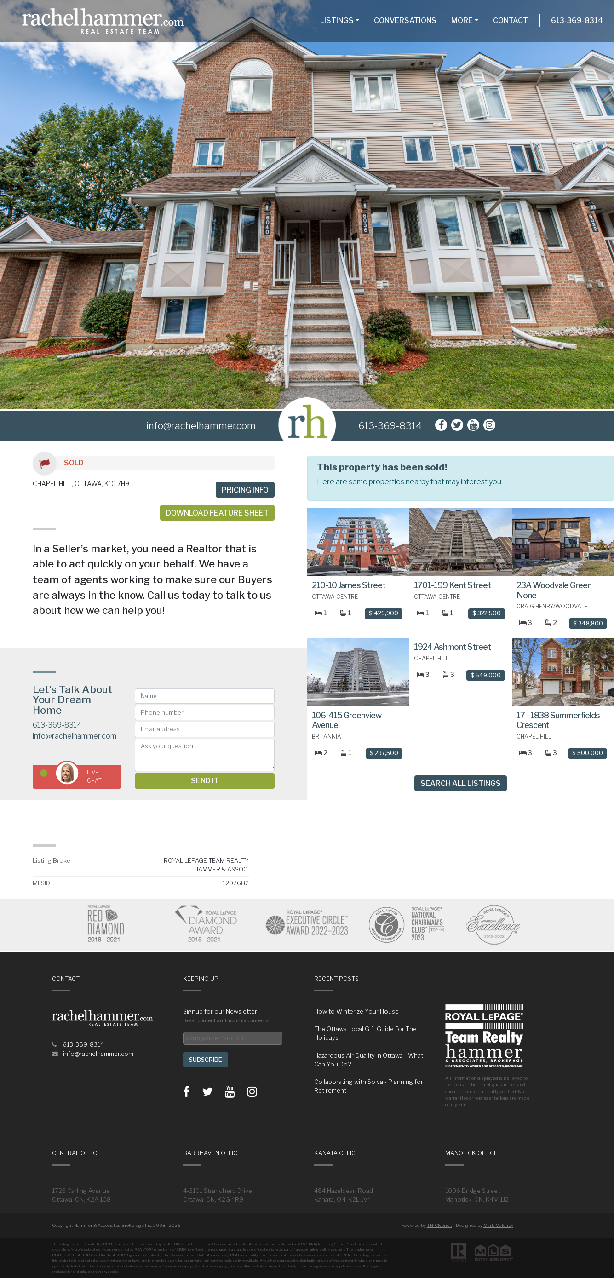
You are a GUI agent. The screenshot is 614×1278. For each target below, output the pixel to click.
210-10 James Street (348, 585)
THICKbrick (439, 1225)
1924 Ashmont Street (452, 647)
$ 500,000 (587, 753)
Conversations (405, 20)
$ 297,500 (384, 753)
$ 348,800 (588, 623)
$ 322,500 (486, 613)
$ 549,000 (486, 675)
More (462, 20)
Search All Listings (460, 783)
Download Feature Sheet (217, 513)
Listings (337, 20)
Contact (510, 20)
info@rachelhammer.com (74, 736)
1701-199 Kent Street (452, 585)
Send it (205, 780)
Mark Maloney (498, 1225)
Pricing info (245, 490)
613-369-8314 (577, 20)
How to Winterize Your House (356, 1011)
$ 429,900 (383, 613)
